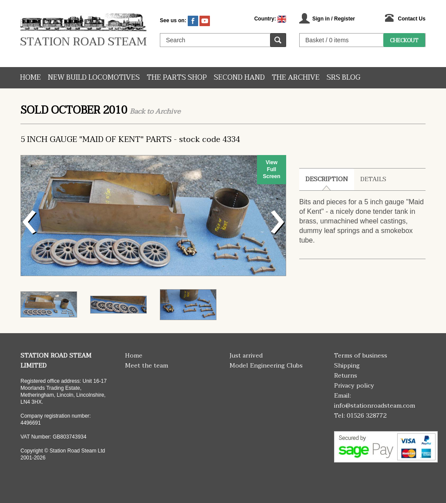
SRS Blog (343, 77)
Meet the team (146, 366)
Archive (167, 111)
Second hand (239, 77)
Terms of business (360, 356)
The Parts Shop (177, 77)
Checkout (404, 40)
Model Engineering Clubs (266, 366)
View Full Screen (271, 169)
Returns (345, 376)
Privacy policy (354, 386)
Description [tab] (326, 179)
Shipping (347, 366)
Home (30, 77)
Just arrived (246, 356)
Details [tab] (373, 179)
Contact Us (412, 19)
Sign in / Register (333, 19)
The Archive (296, 77)
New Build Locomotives (94, 77)
